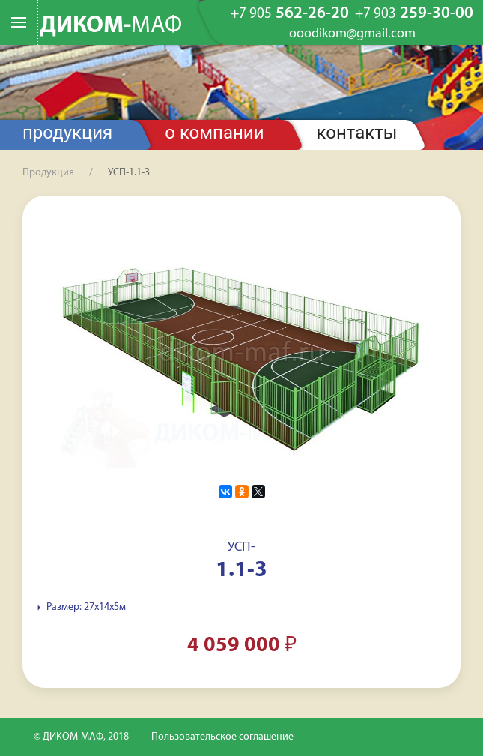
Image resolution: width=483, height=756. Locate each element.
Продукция (67, 132)
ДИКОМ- (111, 26)
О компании (214, 132)
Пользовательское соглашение (222, 737)
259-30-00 (414, 14)
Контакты (357, 132)
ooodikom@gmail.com (352, 34)
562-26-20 (290, 14)
